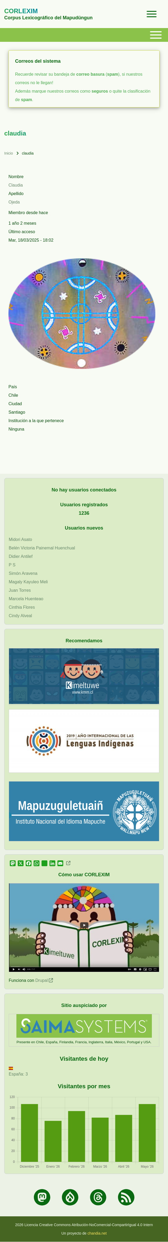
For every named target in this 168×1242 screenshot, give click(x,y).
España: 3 (18, 1071)
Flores (29, 607)
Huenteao (34, 599)
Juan (13, 590)
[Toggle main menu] (87, 35)
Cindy (14, 615)
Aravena (30, 573)
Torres (25, 590)
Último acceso (21, 231)
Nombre (16, 176)
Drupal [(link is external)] (44, 980)
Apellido (16, 193)
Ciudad (15, 403)
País (12, 387)
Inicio (8, 153)
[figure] (84, 1131)
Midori (14, 539)
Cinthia (15, 607)
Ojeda (14, 202)
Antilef (26, 556)
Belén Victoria (22, 548)
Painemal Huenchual (55, 548)
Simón (15, 573)
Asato (26, 539)
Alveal (26, 615)
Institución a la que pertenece (36, 420)
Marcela (16, 599)
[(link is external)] (67, 863)
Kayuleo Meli (36, 582)
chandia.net (97, 1233)
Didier (14, 556)
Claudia (15, 185)
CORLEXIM (21, 11)
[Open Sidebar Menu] (151, 14)
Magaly (15, 582)
